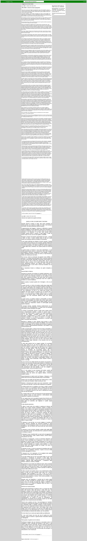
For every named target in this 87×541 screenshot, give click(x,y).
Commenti (38, 213)
